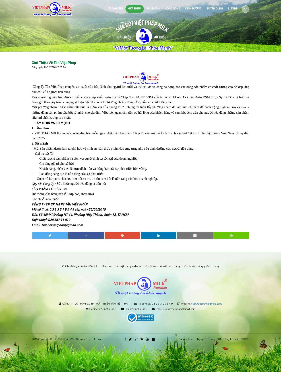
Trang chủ (115, 8)
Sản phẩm (153, 8)
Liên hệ (232, 8)
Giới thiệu (134, 8)
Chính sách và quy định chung (201, 266)
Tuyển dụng (215, 8)
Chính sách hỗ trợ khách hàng (162, 266)
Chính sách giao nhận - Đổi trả (79, 266)
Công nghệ (172, 8)
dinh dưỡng (193, 8)
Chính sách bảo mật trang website (121, 266)
